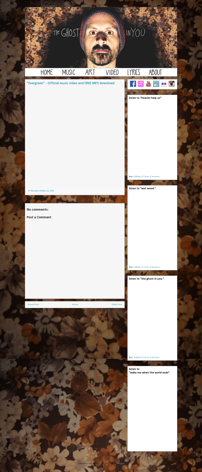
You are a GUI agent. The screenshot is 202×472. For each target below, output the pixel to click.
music (68, 74)
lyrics (134, 74)
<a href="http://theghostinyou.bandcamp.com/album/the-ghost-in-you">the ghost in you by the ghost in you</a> (152, 319)
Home (75, 304)
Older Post (117, 304)
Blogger (120, 463)
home (47, 74)
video (112, 74)
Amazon (156, 176)
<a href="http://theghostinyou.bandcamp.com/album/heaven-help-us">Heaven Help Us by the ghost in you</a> (152, 138)
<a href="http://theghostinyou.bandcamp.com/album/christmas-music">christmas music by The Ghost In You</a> (75, 172)
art (90, 74)
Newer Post (33, 304)
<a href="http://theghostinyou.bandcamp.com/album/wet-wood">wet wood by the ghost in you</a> (152, 229)
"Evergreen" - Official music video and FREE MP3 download (70, 83)
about (155, 74)
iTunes (146, 176)
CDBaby (137, 176)
